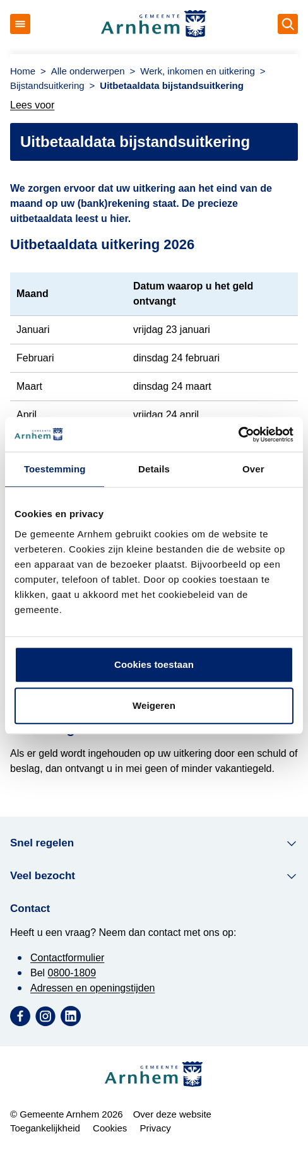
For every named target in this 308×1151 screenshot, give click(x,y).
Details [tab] (154, 469)
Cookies (110, 1128)
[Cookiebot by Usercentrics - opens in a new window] (238, 434)
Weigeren (154, 705)
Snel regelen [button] (154, 843)
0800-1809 (72, 972)
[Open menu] (20, 24)
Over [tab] (253, 469)
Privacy (154, 1128)
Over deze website (172, 1114)
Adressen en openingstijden (92, 988)
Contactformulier (67, 957)
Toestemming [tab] (55, 469)
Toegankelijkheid (45, 1128)
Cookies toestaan (154, 664)
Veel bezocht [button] (154, 876)
